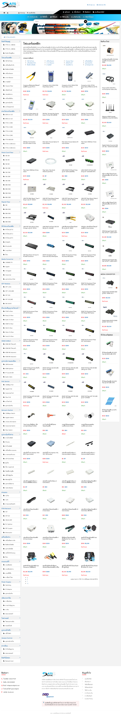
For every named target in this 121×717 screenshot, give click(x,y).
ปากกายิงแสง (8, 77)
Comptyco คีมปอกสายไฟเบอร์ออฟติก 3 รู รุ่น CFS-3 (31, 86)
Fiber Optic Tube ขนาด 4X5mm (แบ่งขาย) (49, 170)
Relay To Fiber (8, 315)
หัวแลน (6, 442)
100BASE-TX (7, 262)
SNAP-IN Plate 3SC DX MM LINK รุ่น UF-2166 (89, 368)
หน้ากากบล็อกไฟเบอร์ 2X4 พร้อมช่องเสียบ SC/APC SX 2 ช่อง (110, 175)
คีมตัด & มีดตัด (8, 69)
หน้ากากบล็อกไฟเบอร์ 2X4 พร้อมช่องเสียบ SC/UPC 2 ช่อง (109, 204)
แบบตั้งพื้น (7, 573)
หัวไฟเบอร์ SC (8, 229)
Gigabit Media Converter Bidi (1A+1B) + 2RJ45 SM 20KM (110, 145)
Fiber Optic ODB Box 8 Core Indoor (30, 170)
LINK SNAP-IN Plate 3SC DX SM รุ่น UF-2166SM (51, 227)
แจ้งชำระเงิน (75, 17)
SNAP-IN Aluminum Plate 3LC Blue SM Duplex (69, 255)
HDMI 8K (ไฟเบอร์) (9, 348)
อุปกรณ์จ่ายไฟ (8, 641)
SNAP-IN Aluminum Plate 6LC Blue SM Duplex (50, 312)
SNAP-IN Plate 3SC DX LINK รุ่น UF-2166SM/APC (70, 368)
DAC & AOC (7, 303)
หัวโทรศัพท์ (7, 446)
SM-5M (6, 164)
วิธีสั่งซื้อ (43, 17)
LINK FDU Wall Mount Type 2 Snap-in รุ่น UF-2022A (31, 199)
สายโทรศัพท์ (8, 438)
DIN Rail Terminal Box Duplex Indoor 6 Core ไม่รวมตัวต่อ (70, 114)
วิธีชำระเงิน (64, 17)
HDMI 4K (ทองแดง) (9, 352)
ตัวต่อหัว (6, 242)
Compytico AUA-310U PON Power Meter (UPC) (50, 86)
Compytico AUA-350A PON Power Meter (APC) (70, 86)
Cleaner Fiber (8, 86)
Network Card (8, 661)
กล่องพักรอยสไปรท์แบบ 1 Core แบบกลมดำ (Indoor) (88, 453)
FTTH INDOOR (8, 139)
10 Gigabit (7, 271)
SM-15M (6, 172)
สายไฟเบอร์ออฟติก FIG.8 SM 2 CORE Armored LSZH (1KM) (110, 60)
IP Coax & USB (8, 372)
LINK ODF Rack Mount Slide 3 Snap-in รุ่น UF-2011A (31, 227)
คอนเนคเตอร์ (8, 613)
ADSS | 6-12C (8, 114)
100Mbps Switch (9, 413)
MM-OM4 (7, 193)
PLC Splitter (7, 524)
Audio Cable (7, 377)
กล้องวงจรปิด (6, 598)
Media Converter (7, 259)
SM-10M (6, 168)
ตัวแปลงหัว (7, 246)
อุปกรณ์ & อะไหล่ (9, 279)
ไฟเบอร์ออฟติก (11, 37)
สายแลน (4, 492)
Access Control (7, 638)
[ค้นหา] (85, 21)
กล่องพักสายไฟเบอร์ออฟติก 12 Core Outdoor (70, 510)
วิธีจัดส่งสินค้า (87, 687)
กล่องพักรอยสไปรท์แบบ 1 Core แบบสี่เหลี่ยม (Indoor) (30, 481)
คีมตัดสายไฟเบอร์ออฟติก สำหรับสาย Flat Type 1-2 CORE (69, 539)
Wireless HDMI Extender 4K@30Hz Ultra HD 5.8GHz (110, 117)
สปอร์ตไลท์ (7, 625)
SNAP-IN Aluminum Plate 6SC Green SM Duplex (50, 340)
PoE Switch (6, 381)
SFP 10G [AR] (8, 299)
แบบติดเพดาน (8, 569)
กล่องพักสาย (7, 94)
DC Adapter (7, 589)
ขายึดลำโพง (8, 577)
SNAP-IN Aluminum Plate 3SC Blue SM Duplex (50, 283)
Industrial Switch (9, 426)
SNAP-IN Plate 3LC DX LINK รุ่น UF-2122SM (51, 368)
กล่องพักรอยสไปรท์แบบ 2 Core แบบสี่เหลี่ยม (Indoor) (69, 481)
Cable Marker (8, 488)
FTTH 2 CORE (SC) (9, 148)
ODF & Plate (7, 61)
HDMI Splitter (8, 368)
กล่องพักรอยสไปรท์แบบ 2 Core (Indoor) (50, 481)
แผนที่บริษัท (86, 679)
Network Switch (7, 410)
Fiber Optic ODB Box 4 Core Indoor (88, 142)
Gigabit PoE (7, 389)
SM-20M (6, 176)
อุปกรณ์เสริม (8, 102)
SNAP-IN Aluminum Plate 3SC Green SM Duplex (69, 283)
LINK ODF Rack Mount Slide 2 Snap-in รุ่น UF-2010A (89, 199)
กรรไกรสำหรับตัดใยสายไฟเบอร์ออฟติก (49, 425)
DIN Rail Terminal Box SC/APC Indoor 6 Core (87, 114)
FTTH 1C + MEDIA (9, 45)
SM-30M (6, 180)
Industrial (7, 275)
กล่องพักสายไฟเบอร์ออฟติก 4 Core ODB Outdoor (50, 538)
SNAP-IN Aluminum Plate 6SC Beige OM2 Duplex (88, 312)
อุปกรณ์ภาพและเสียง (9, 361)
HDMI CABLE (6, 341)
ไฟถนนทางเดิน (8, 621)
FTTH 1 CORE (8, 123)
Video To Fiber (8, 332)
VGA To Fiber (8, 328)
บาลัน (6, 609)
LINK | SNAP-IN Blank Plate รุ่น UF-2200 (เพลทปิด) (70, 170)
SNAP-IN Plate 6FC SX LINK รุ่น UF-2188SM (31, 396)
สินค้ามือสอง (6, 658)
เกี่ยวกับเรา (76, 12)
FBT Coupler (7, 528)
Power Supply (6, 582)
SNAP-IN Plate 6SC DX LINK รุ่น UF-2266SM (70, 396)
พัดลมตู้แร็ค (7, 479)
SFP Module (6, 284)
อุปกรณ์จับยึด (8, 548)
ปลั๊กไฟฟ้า (7, 633)
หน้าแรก (66, 12)
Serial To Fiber (8, 336)
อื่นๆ (5, 254)
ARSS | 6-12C (8, 118)
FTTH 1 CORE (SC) (9, 143)
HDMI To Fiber (8, 324)
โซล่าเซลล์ (5, 618)
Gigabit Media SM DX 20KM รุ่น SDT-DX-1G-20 (109, 321)
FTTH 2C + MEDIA (9, 49)
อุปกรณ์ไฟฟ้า (6, 630)
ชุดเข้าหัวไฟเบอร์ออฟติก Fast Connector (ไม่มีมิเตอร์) (31, 566)
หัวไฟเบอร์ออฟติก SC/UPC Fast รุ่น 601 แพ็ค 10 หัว (109, 382)
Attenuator (7, 532)
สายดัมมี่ (6, 82)
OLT (5, 511)
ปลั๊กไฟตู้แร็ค (8, 475)
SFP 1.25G (7, 287)
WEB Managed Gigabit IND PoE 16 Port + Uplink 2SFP (109, 231)
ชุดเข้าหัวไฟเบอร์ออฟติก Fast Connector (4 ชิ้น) (89, 538)
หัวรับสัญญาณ (8, 649)
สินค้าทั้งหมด (88, 17)
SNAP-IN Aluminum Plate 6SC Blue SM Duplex (30, 340)
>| (27, 583)
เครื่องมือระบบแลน (9, 450)
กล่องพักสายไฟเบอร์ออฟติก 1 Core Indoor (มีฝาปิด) (89, 481)
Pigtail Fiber (6, 202)
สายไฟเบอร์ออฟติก (8, 111)
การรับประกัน (33, 17)
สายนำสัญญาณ (9, 605)
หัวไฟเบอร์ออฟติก (8, 226)
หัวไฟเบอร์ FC (8, 238)
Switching (7, 585)
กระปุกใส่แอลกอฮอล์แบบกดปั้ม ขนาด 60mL (87, 425)
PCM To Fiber (8, 311)
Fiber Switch (7, 430)
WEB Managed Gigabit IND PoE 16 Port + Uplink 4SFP (109, 260)
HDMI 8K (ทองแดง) (9, 356)
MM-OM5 (7, 197)
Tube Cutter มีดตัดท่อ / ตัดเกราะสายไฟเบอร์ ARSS (30, 425)
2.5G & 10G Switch (9, 421)
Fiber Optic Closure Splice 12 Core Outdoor (51, 142)
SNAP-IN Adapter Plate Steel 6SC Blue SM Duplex (50, 255)
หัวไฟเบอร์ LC (8, 233)
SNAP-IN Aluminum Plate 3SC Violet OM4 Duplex (88, 283)
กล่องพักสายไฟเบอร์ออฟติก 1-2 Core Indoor (51, 510)
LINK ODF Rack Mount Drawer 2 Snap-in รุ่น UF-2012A (51, 199)
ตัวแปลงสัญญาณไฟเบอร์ (10, 308)
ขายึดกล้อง (7, 601)
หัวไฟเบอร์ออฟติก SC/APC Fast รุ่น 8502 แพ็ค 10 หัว (109, 353)
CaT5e (6, 495)
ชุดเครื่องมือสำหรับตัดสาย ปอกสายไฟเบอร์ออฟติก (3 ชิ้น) (51, 566)
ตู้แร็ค (6, 463)
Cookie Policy (87, 699)
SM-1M (6, 155)
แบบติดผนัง (7, 565)
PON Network (6, 508)
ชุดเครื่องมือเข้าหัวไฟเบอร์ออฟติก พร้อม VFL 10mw (89, 566)
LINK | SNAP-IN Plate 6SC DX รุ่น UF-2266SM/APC (88, 170)
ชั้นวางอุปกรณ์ (8, 467)
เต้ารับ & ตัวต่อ (8, 458)
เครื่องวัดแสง (8, 73)
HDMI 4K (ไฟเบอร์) (9, 344)
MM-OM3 (7, 189)
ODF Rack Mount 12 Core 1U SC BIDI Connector (31, 255)
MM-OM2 (7, 185)
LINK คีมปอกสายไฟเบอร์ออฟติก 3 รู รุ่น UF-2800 (69, 227)
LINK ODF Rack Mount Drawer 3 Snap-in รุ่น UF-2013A (70, 199)
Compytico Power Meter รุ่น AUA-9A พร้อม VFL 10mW (30, 114)
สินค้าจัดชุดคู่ (6, 41)
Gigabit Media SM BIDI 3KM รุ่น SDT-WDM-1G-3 (109, 292)
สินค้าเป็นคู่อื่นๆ (8, 53)
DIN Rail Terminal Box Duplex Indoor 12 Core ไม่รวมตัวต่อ (51, 114)
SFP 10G (6, 295)
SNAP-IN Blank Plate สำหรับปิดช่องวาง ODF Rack (31, 368)
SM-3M (6, 160)
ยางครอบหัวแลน (9, 454)
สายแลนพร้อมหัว (9, 504)
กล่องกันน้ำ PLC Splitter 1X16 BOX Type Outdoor (31, 453)
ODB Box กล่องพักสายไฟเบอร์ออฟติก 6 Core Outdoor (89, 227)
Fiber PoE (7, 397)
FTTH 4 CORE (8, 131)
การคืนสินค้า (87, 696)
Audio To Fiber (8, 319)
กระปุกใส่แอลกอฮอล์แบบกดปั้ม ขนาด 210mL (68, 425)
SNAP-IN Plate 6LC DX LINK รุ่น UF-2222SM (51, 396)
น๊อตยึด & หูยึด (8, 471)
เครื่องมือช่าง (6, 537)
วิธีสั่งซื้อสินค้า (87, 684)
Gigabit (6, 266)
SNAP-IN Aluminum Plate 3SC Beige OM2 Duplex (30, 283)
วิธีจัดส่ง (53, 17)
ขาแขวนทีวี (5, 562)
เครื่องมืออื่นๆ (8, 98)
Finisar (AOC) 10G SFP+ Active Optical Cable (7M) (109, 88)
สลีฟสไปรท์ (7, 90)
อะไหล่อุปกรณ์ (8, 107)
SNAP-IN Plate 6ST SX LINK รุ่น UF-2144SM (89, 396)
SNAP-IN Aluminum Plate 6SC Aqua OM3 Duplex (69, 312)
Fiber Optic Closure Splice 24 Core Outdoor (70, 142)
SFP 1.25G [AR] (8, 291)
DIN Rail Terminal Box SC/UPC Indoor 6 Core (29, 142)
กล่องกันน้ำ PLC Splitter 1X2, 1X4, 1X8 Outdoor (51, 453)
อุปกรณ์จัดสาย (8, 483)
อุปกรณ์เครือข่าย (7, 435)
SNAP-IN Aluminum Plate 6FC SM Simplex (30, 312)
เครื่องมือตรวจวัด (9, 540)
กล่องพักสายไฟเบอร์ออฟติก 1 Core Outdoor (31, 510)
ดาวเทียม (5, 646)
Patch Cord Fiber (7, 152)
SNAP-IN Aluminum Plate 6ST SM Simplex (88, 340)
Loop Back (7, 250)
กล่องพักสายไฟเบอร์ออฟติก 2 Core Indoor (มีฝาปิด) (89, 510)
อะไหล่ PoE (7, 401)
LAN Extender (8, 364)
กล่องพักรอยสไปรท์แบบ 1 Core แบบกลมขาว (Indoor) (69, 453)
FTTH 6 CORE (8, 135)
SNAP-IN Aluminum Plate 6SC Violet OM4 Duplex (69, 340)
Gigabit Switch (8, 417)
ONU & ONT (7, 520)
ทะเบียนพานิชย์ (98, 12)
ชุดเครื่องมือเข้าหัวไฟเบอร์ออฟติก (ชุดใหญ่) (70, 566)
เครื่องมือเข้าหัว (8, 65)
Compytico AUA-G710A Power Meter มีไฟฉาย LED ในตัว (89, 86)
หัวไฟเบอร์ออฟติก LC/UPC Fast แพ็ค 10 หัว (109, 410)
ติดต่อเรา (87, 12)
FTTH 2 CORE (8, 127)
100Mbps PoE (8, 385)
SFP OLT (6, 516)
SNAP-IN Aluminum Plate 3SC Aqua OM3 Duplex (88, 255)
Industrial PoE (8, 393)
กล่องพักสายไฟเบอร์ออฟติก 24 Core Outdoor (30, 538)
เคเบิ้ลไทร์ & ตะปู (9, 553)
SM (5, 205)
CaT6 (5, 500)
